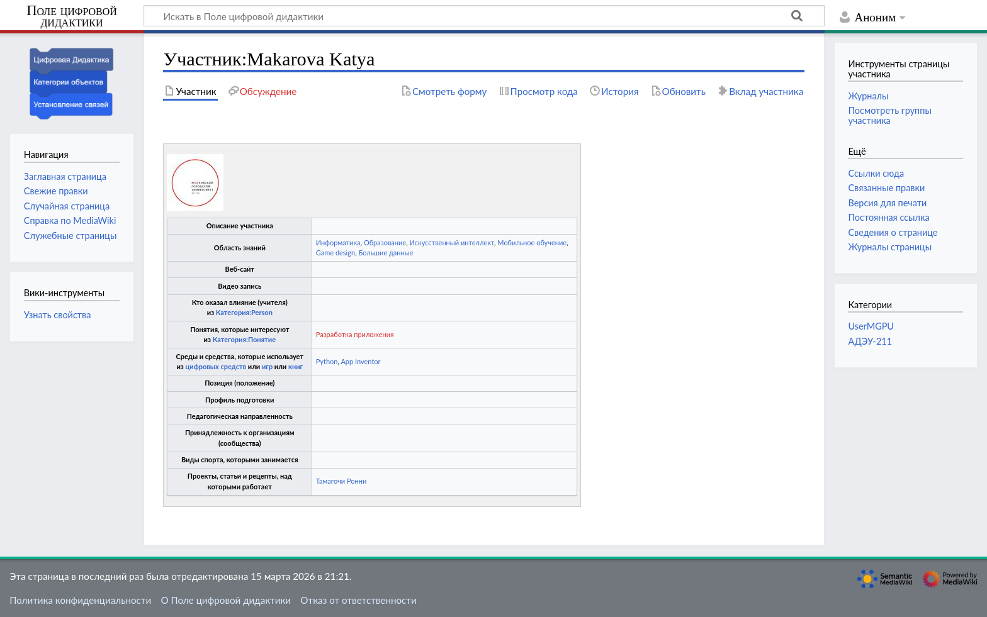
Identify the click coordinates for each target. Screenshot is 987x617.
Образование (385, 242)
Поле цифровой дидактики (71, 16)
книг (295, 366)
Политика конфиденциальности (80, 600)
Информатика (338, 242)
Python (327, 361)
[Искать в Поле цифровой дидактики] (484, 16)
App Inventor (360, 361)
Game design (335, 252)
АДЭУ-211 (870, 341)
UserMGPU (871, 326)
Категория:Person (244, 312)
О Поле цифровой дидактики (226, 600)
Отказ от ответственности (358, 600)
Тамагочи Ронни (341, 481)
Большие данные (385, 252)
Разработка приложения (355, 334)
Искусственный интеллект (451, 242)
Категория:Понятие (244, 339)
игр (267, 366)
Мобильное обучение (532, 242)
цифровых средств (215, 366)
